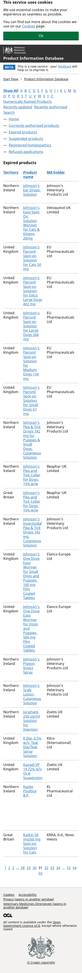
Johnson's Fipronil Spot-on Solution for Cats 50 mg (32, 258)
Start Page (10, 79)
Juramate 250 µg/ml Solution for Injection (31, 721)
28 (23, 867)
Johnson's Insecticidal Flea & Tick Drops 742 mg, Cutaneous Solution (32, 532)
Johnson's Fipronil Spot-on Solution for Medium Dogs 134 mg (31, 363)
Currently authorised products (34, 125)
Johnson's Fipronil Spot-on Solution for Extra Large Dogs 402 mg (32, 290)
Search (9, 112)
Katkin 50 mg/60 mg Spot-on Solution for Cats (31, 843)
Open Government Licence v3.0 (32, 924)
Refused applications (26, 151)
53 (69, 867)
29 (29, 867)
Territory (10, 172)
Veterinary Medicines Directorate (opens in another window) (34, 905)
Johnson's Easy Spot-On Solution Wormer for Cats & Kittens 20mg (31, 223)
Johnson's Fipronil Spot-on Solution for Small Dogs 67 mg (31, 400)
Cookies (28, 26)
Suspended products (26, 138)
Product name (30, 174)
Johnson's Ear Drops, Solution (32, 190)
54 (75, 867)
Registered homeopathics (30, 145)
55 (40, 873)
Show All (10, 90)
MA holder (56, 172)
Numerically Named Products (27, 101)
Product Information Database (33, 58)
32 (46, 867)
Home (14, 119)
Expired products (23, 132)
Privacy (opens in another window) (28, 899)
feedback (64, 66)
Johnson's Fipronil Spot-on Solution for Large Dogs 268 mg (31, 326)
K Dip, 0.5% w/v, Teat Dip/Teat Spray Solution (32, 747)
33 (52, 867)
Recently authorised (50, 107)
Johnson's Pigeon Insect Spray (31, 666)
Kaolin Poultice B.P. (30, 791)
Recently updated (17, 107)
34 (58, 867)
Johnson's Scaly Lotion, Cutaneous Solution (32, 694)
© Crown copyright (41, 962)
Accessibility (28, 895)
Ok (41, 35)
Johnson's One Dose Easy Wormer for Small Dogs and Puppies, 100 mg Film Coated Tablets (31, 576)
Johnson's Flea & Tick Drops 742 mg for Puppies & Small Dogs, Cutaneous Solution (32, 440)
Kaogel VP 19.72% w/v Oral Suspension (32, 771)
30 (35, 867)
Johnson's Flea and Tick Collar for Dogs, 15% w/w (31, 475)
